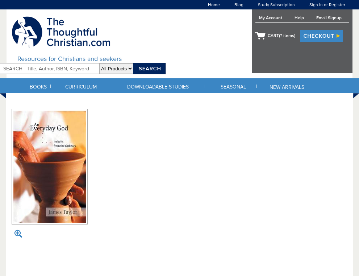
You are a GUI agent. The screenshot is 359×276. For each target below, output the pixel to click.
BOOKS (38, 87)
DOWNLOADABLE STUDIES (158, 87)
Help (299, 17)
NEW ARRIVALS (287, 87)
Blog (238, 4)
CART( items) (281, 35)
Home (214, 4)
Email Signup (329, 17)
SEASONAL (233, 87)
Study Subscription (276, 4)
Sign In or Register (327, 4)
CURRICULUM (81, 87)
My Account (270, 17)
